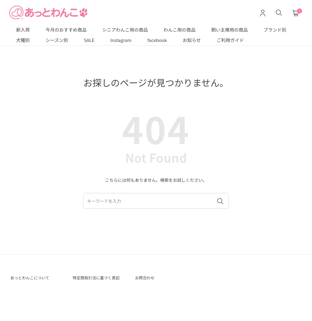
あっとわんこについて (34, 278)
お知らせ (192, 40)
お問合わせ (147, 278)
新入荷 (23, 29)
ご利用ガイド (230, 40)
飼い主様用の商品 (229, 29)
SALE (89, 40)
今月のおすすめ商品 (66, 29)
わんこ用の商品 (179, 29)
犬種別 (23, 40)
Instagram (120, 40)
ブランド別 (274, 29)
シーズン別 (57, 40)
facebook (157, 40)
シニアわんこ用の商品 (125, 29)
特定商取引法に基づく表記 (97, 282)
